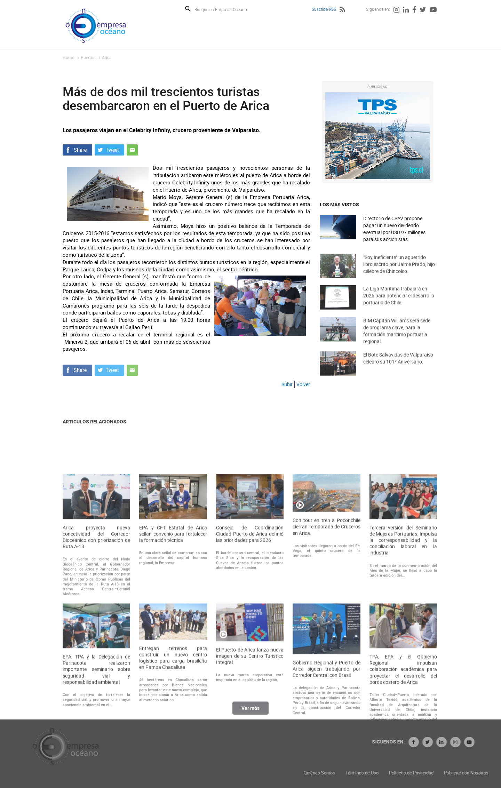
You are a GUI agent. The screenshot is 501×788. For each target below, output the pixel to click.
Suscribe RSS (324, 9)
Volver (303, 384)
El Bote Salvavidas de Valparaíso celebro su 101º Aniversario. (398, 365)
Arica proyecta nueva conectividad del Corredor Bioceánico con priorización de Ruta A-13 (96, 611)
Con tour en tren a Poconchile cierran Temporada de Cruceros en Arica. (326, 601)
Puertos (88, 57)
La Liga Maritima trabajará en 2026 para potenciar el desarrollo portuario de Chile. (398, 302)
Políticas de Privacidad (464, 773)
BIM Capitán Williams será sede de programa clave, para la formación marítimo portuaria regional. (396, 338)
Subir (287, 384)
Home (68, 57)
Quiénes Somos (372, 773)
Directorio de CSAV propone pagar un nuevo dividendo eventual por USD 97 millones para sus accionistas (394, 228)
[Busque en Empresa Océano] (225, 9)
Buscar (188, 8)
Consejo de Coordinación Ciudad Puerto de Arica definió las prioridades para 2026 (250, 608)
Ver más (250, 711)
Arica (107, 57)
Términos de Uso (414, 773)
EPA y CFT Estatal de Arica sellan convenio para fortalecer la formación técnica (173, 608)
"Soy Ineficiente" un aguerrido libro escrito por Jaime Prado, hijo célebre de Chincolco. (399, 271)
